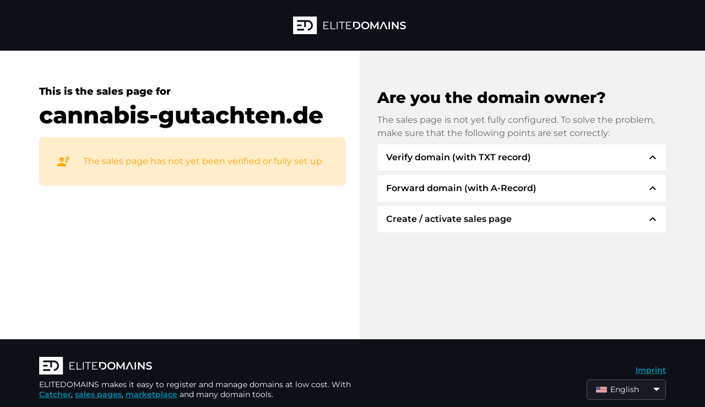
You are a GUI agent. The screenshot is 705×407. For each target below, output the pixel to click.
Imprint (651, 370)
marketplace (151, 394)
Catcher (55, 394)
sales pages (98, 394)
